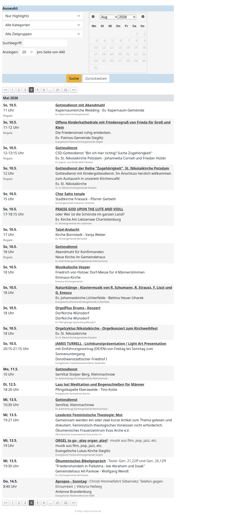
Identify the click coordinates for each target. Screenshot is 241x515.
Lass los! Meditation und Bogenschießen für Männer (99, 384)
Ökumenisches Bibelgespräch (80, 460)
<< (5, 90)
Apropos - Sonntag (71, 481)
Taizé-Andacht (67, 229)
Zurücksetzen (96, 78)
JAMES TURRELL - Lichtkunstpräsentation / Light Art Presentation (110, 343)
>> (73, 90)
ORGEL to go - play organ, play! (81, 440)
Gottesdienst (66, 147)
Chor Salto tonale (70, 193)
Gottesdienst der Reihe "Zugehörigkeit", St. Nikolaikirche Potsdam (112, 168)
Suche (74, 78)
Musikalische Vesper (72, 267)
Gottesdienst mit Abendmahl (80, 105)
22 (65, 90)
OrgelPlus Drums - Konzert (77, 308)
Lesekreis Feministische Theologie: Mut (89, 415)
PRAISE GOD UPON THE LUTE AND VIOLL (89, 209)
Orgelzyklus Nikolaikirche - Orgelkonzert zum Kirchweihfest (106, 328)
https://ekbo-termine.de (89, 511)
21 (57, 90)
